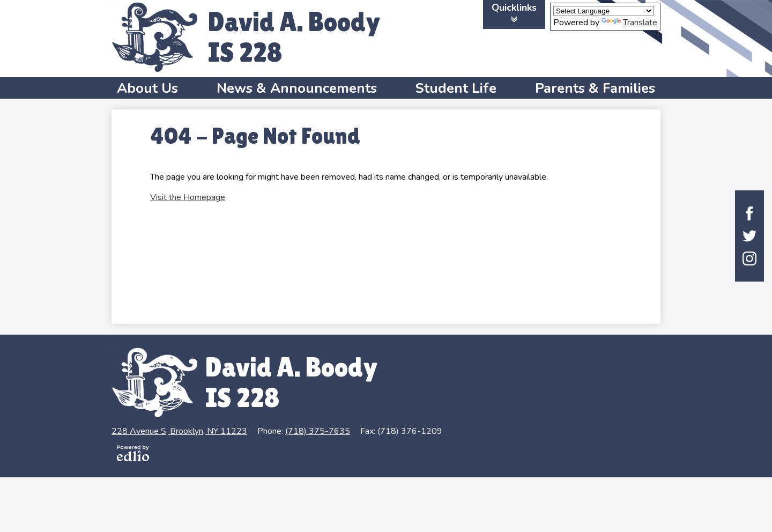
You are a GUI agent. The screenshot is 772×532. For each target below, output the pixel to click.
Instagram (749, 258)
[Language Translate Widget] (603, 11)
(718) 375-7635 (317, 431)
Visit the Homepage (187, 197)
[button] (147, 88)
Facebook (749, 213)
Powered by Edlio (133, 453)
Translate (629, 22)
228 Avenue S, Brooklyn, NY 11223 (179, 431)
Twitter (749, 236)
